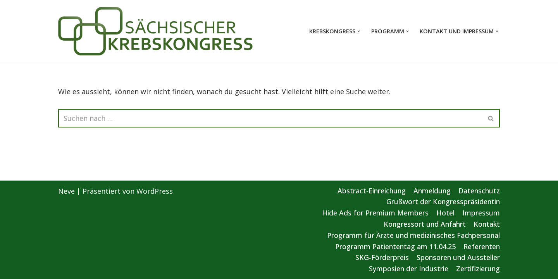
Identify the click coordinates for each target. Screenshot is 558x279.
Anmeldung (432, 190)
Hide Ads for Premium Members (375, 212)
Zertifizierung (478, 268)
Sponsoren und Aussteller (458, 257)
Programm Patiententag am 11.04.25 (395, 246)
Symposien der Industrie (408, 268)
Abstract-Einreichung (372, 190)
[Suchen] (270, 118)
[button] (358, 31)
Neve (66, 191)
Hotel (445, 212)
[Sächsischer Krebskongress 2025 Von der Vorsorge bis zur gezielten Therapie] (155, 31)
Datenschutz (479, 190)
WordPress (154, 191)
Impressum (481, 212)
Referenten (481, 246)
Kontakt (487, 224)
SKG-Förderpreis (382, 257)
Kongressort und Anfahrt (425, 224)
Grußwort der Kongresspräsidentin (443, 201)
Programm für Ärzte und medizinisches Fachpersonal (413, 235)
